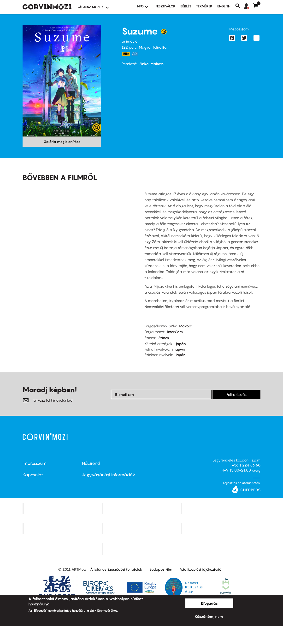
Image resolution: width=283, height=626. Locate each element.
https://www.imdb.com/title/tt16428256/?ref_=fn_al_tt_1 (126, 54)
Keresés (239, 5)
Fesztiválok (166, 6)
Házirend (91, 463)
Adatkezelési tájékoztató (200, 569)
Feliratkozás (236, 394)
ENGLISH (223, 6)
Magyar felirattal (153, 47)
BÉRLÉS (185, 6)
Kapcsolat (33, 474)
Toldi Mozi (142, 549)
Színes (163, 338)
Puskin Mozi (62, 528)
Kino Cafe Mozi (142, 508)
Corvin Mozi (62, 508)
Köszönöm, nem (209, 616)
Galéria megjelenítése (62, 141)
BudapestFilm (160, 569)
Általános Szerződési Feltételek (116, 569)
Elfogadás (209, 603)
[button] (248, 6)
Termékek (204, 6)
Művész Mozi (221, 508)
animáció (129, 41)
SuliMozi (142, 528)
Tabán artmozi (221, 528)
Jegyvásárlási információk (108, 474)
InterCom (175, 332)
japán (181, 343)
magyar (179, 349)
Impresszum (35, 463)
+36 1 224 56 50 (246, 465)
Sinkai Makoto (151, 64)
